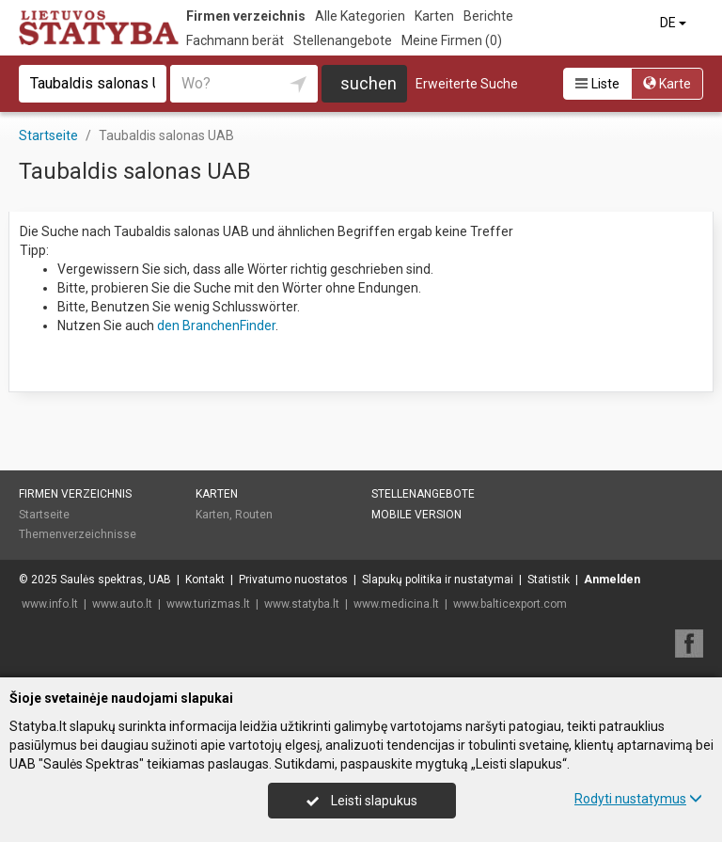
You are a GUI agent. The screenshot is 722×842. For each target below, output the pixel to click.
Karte (667, 83)
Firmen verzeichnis (246, 16)
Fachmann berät (235, 40)
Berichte (488, 16)
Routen (254, 514)
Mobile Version (416, 514)
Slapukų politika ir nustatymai (437, 579)
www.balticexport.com (510, 604)
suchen (368, 83)
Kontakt (205, 579)
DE (674, 22)
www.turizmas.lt (208, 604)
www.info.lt (50, 604)
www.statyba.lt (301, 604)
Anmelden (612, 579)
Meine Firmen (451, 40)
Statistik (548, 579)
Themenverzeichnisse (77, 534)
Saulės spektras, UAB (115, 579)
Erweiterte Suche (467, 83)
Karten (434, 16)
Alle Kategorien (360, 16)
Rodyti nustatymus (638, 798)
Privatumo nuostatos (293, 579)
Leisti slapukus (361, 800)
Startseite (44, 514)
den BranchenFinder (216, 325)
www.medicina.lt (396, 604)
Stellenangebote (342, 40)
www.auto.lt (122, 604)
